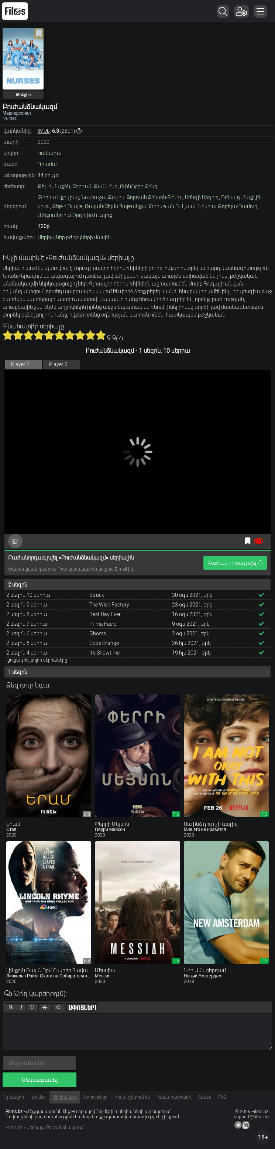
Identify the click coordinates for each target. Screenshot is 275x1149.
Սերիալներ (64, 1097)
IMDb (44, 131)
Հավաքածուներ (174, 1097)
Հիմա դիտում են (132, 1097)
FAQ (222, 1097)
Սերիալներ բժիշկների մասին (74, 237)
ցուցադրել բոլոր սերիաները (37, 660)
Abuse (204, 1097)
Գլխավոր (14, 1097)
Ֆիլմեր (38, 1097)
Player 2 (58, 364)
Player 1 (20, 364)
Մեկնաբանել (40, 1080)
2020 (43, 142)
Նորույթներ (95, 1097)
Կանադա (50, 153)
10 (101, 335)
